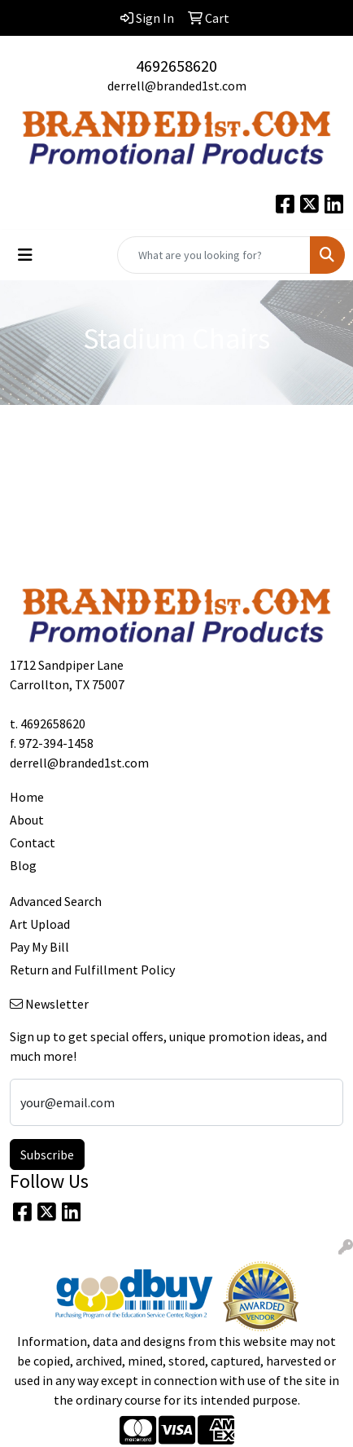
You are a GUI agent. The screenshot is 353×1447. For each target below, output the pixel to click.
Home (27, 797)
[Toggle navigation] (25, 255)
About (27, 819)
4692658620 (176, 65)
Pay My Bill (39, 947)
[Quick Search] (214, 255)
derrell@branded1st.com (176, 85)
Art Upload (40, 924)
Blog (23, 865)
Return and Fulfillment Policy (92, 969)
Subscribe (47, 1154)
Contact (32, 842)
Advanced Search (56, 901)
